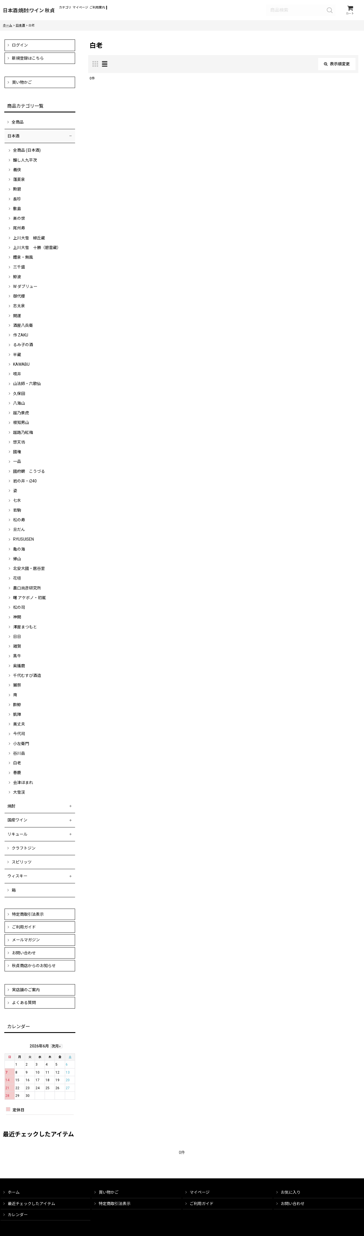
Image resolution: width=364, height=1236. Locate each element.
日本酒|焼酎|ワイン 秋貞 (29, 11)
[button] (145, 11)
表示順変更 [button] (337, 65)
